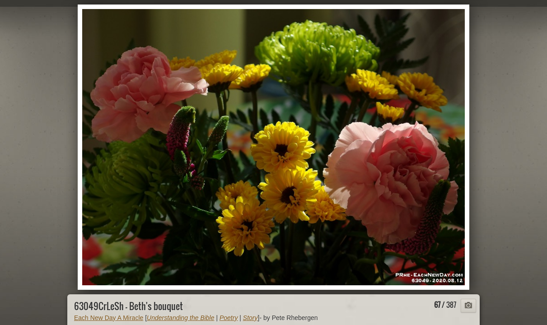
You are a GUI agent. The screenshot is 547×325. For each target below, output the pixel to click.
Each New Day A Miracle (108, 317)
